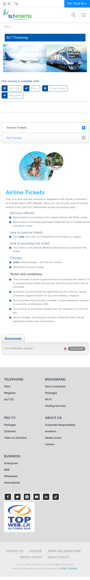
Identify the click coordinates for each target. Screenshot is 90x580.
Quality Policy (59, 557)
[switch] (10, 3)
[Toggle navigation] (84, 15)
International (12, 482)
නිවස (7, 26)
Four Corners (69, 568)
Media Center (53, 437)
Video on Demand (15, 437)
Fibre (7, 386)
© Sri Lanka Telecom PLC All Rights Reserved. (45, 564)
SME (7, 469)
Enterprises (11, 463)
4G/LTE (9, 399)
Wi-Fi (48, 399)
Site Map (35, 551)
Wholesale (10, 476)
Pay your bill (77, 3)
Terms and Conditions (64, 551)
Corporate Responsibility (60, 424)
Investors (50, 431)
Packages (51, 392)
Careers (50, 444)
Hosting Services (55, 405)
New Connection (55, 386)
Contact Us (14, 551)
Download (76, 348)
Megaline (9, 392)
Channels (10, 431)
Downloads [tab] (13, 338)
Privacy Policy (31, 557)
